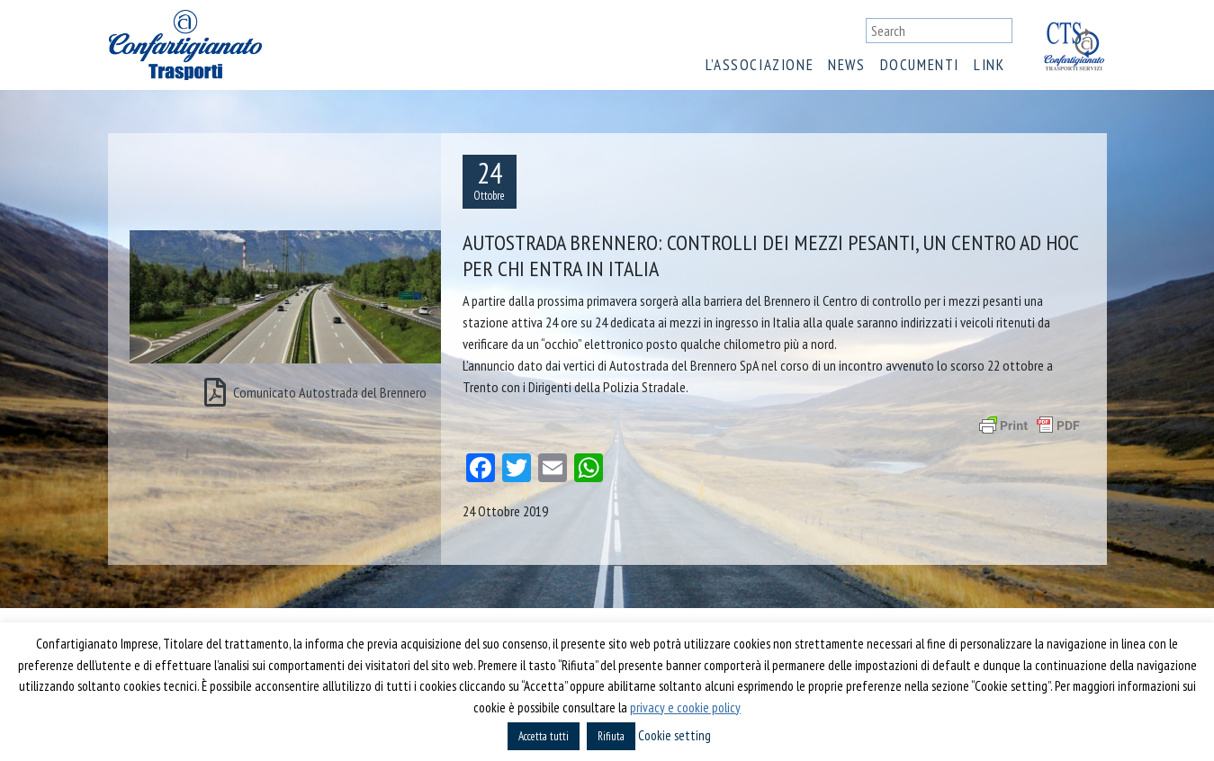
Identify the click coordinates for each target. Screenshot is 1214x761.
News (846, 65)
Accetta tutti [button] (543, 736)
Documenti (919, 65)
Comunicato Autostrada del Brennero (315, 392)
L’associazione (760, 65)
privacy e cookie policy (685, 707)
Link (989, 65)
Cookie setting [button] (674, 735)
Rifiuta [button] (611, 736)
